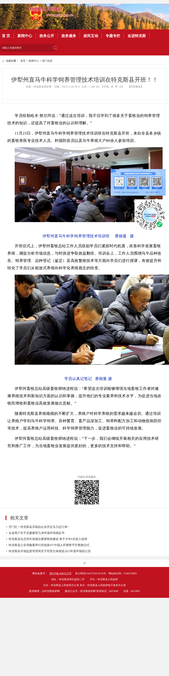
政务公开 (46, 36)
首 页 (6, 36)
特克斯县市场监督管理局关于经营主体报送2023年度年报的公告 (50, 551)
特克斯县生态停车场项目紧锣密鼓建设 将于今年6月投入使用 (48, 539)
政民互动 (90, 36)
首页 (23, 60)
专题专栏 (113, 36)
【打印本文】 (135, 86)
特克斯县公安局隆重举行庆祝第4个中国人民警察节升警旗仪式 (49, 545)
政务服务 (68, 36)
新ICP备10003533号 (61, 573)
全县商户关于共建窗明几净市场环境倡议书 (36, 532)
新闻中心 (24, 36)
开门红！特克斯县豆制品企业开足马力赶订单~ (39, 526)
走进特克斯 (137, 36)
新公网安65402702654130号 (90, 573)
